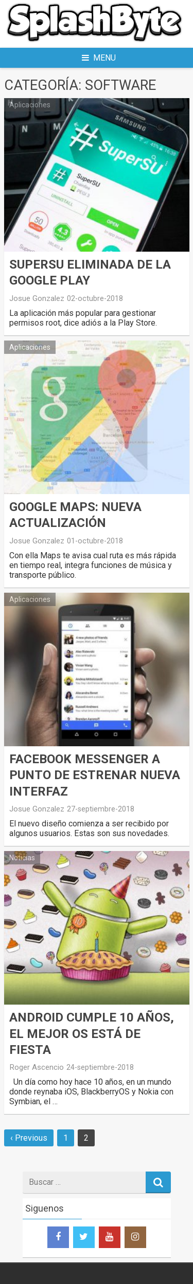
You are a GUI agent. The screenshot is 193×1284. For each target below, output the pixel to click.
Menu (99, 58)
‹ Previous (28, 1138)
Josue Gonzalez (36, 298)
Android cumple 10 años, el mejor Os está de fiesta (91, 1033)
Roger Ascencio (36, 1067)
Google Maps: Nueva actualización (75, 515)
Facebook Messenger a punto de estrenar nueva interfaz (94, 775)
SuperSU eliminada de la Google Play (90, 272)
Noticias (22, 858)
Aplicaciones (29, 105)
